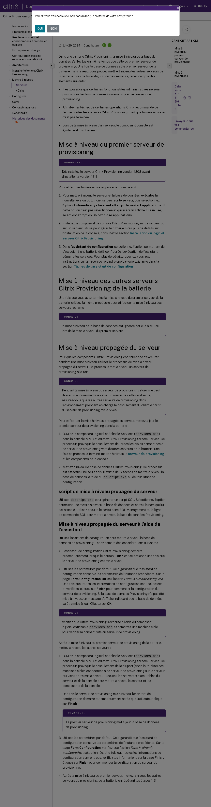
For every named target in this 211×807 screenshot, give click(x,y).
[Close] (178, 8)
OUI (40, 28)
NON (53, 28)
